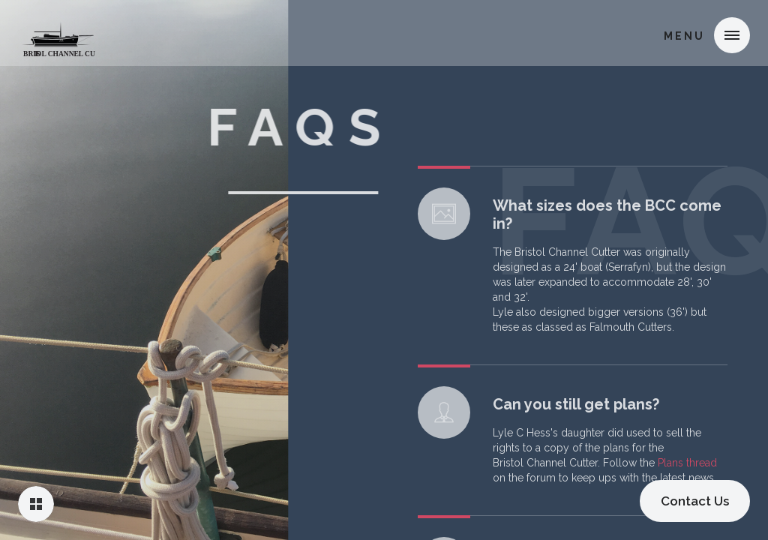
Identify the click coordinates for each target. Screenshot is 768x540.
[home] (57, 33)
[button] (732, 35)
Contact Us (695, 501)
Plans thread (687, 468)
